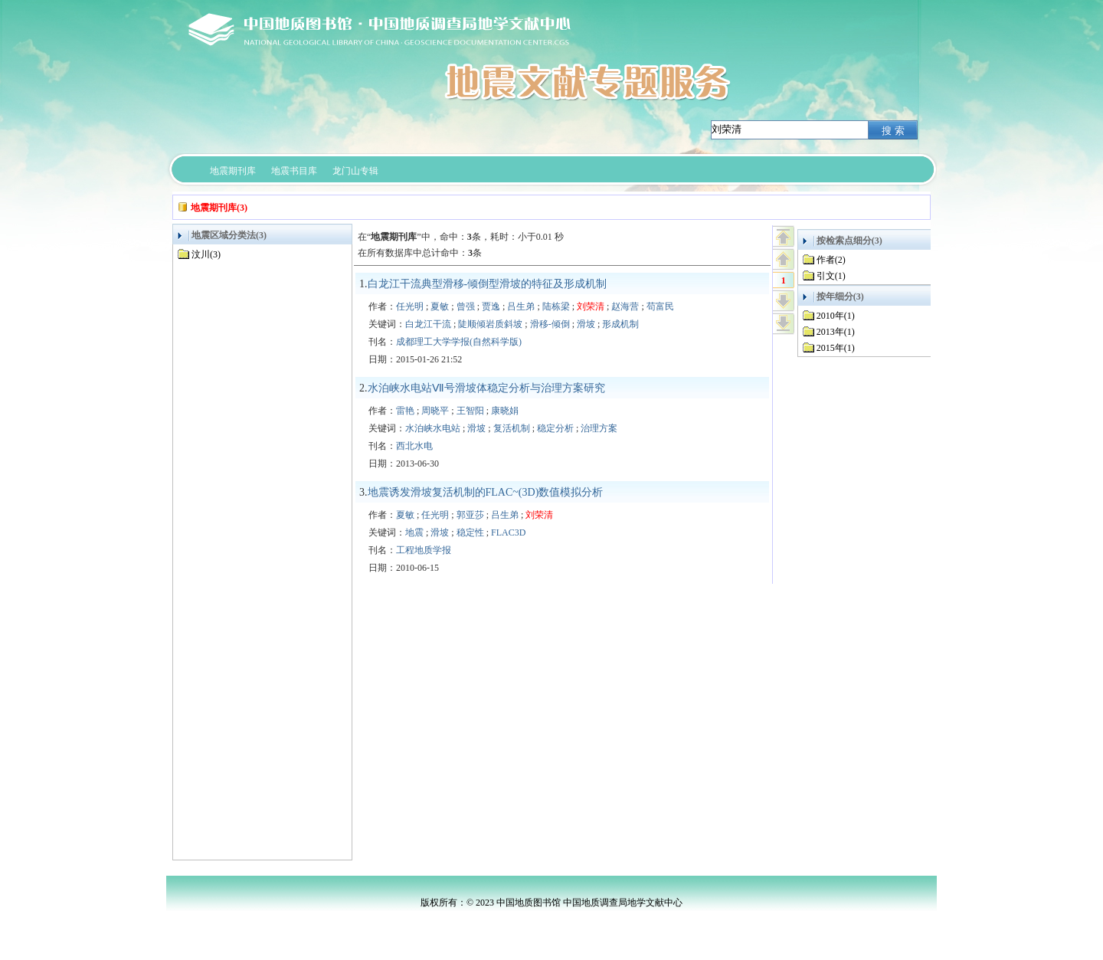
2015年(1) (836, 347)
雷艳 (405, 410)
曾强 (466, 306)
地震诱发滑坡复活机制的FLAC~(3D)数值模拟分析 (486, 492)
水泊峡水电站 (432, 428)
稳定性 (470, 532)
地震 (414, 532)
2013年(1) (836, 331)
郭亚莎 (470, 514)
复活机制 (511, 428)
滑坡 (586, 324)
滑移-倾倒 (550, 324)
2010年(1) (836, 315)
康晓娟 (505, 410)
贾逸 (491, 306)
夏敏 (439, 306)
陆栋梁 (556, 306)
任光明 (410, 306)
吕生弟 (521, 306)
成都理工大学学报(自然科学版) (459, 341)
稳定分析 (555, 428)
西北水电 (414, 446)
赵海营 (625, 306)
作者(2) (831, 259)
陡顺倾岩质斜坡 (490, 324)
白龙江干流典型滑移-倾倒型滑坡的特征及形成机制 (487, 284)
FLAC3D (508, 532)
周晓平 (435, 410)
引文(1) (831, 275)
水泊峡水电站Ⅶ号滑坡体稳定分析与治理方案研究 (486, 388)
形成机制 (620, 324)
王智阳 (470, 410)
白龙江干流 (428, 324)
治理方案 (599, 428)
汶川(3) (206, 254)
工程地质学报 (423, 550)
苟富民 (660, 306)
